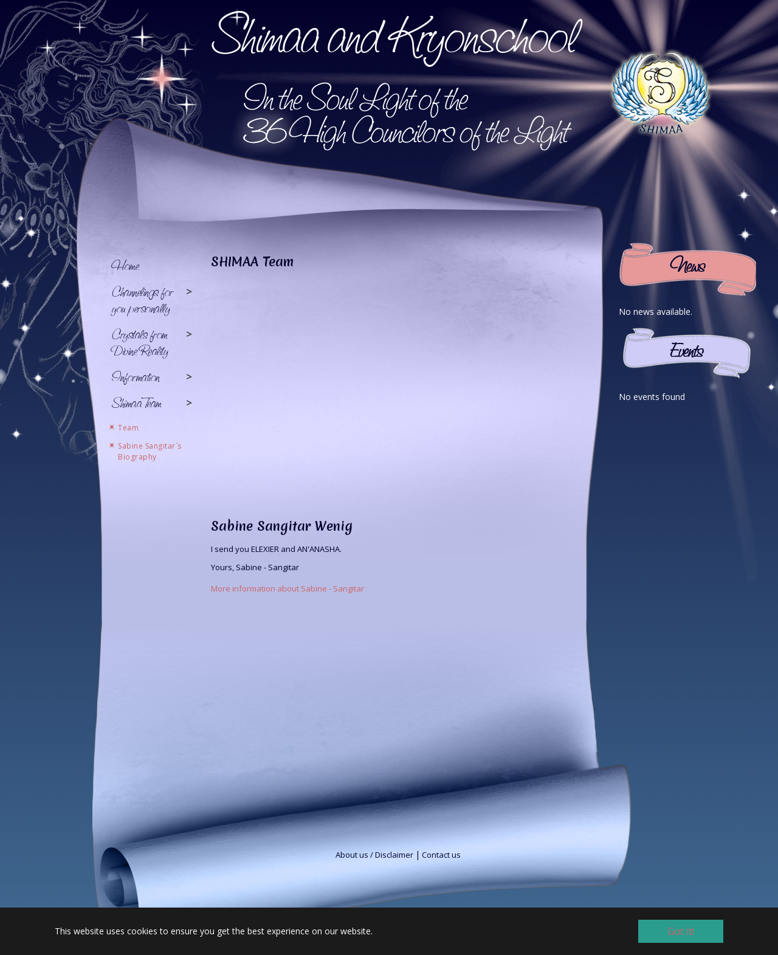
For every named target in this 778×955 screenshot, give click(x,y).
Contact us (441, 854)
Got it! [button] (680, 931)
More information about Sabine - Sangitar (287, 588)
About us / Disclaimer (374, 854)
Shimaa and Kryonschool (394, 34)
